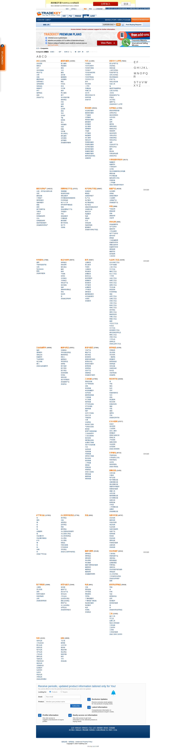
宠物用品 (88, 373)
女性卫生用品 (113, 75)
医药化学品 (113, 147)
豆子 (38, 68)
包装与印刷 (113, 515)
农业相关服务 (89, 110)
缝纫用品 (64, 99)
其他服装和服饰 (66, 142)
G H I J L (68, 52)
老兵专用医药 (65, 379)
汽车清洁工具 (89, 79)
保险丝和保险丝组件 (91, 207)
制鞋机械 (88, 478)
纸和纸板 (112, 533)
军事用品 (112, 565)
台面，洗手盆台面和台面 (44, 191)
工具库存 (112, 256)
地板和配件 (40, 202)
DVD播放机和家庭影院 (68, 198)
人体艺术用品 (113, 70)
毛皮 (110, 594)
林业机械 (88, 388)
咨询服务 (88, 124)
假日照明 (112, 426)
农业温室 (39, 63)
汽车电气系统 (89, 68)
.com (82, 743)
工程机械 (88, 397)
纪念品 (111, 326)
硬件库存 (112, 236)
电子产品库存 (113, 233)
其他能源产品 (113, 202)
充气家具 (88, 285)
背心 (62, 122)
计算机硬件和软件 (116, 160)
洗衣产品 (88, 370)
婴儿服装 (64, 63)
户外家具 (88, 289)
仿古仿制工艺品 (114, 262)
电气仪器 (112, 477)
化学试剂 (112, 117)
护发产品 (112, 79)
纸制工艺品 (113, 307)
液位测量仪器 (113, 484)
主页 (64, 15)
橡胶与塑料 (89, 551)
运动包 (111, 462)
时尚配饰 (39, 260)
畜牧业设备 (88, 381)
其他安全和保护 (114, 578)
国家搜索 (100, 728)
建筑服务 (88, 122)
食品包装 (112, 524)
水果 (38, 75)
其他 (87, 515)
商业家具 (88, 271)
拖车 (62, 656)
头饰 (38, 267)
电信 (87, 585)
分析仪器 (112, 473)
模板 (38, 205)
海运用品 (64, 652)
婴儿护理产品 (113, 63)
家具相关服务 (89, 149)
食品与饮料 (65, 260)
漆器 (110, 294)
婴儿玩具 (39, 645)
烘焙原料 (64, 265)
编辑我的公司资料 (110, 20)
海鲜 (62, 287)
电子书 (63, 225)
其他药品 (64, 384)
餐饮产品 (88, 352)
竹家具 (87, 267)
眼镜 (38, 271)
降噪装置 (112, 211)
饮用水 (63, 276)
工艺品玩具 (40, 643)
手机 (62, 214)
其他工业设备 (89, 472)
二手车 (87, 86)
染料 (110, 122)
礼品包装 (112, 527)
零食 (62, 292)
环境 (111, 206)
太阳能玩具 (40, 665)
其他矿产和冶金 (41, 554)
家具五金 (88, 276)
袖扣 (110, 386)
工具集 (111, 630)
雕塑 (110, 321)
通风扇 (87, 465)
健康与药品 (65, 348)
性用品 (63, 375)
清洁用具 (112, 352)
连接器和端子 (89, 196)
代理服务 (88, 117)
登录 (67, 9)
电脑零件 (112, 164)
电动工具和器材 (114, 623)
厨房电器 (112, 364)
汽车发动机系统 (90, 72)
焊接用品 (88, 469)
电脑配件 (112, 162)
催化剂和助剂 (113, 115)
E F (60, 52)
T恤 (62, 118)
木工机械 (88, 399)
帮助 (90, 9)
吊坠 (110, 408)
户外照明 (112, 440)
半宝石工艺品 (113, 323)
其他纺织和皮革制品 (115, 610)
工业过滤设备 (89, 436)
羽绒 (110, 587)
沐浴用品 (112, 66)
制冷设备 (88, 458)
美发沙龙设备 (113, 81)
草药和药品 (64, 361)
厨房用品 (88, 368)
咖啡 (62, 269)
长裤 (62, 127)
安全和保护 (113, 551)
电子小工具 (64, 202)
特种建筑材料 (41, 216)
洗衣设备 (112, 366)
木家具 (87, 298)
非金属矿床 (40, 536)
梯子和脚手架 (41, 209)
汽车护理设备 (89, 77)
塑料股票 (112, 249)
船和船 (63, 643)
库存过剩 (112, 222)
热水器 (111, 370)
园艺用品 (88, 355)
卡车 (62, 659)
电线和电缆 (88, 225)
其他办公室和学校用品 (68, 552)
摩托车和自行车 (90, 95)
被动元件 (88, 211)
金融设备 (88, 158)
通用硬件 (39, 352)
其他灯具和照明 (114, 449)
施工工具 (112, 616)
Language (99, 9)
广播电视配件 (89, 598)
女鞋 (38, 598)
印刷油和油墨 (113, 153)
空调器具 (112, 350)
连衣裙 (63, 75)
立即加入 (74, 9)
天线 (86, 587)
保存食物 (64, 285)
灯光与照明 (113, 421)
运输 (62, 638)
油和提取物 (40, 84)
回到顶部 (146, 190)
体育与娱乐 (65, 585)
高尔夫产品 (64, 592)
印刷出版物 (64, 545)
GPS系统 (88, 592)
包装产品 (112, 531)
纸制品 (63, 543)
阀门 (38, 364)
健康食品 (64, 359)
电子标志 (88, 205)
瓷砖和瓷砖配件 (41, 223)
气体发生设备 (89, 426)
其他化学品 (113, 156)
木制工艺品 (113, 337)
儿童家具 (88, 269)
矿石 (38, 540)
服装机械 (88, 408)
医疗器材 (64, 366)
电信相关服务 (89, 603)
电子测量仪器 (113, 480)
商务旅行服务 (89, 119)
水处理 (111, 218)
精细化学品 (113, 128)
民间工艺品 (113, 283)
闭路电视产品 (113, 556)
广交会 (115, 730)
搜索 (118, 24)
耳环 (110, 390)
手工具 (111, 618)
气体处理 (112, 209)
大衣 (62, 70)
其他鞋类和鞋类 (41, 601)
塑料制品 (88, 556)
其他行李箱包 (113, 466)
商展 (85, 9)
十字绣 (111, 276)
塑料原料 (88, 558)
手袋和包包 (113, 455)
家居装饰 (112, 289)
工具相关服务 (113, 632)
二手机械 (88, 463)
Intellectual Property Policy (83, 742)
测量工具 (112, 491)
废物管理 (112, 216)
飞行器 (63, 641)
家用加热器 (113, 361)
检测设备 (112, 502)
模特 (62, 90)
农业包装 (112, 518)
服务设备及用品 (90, 156)
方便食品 (64, 280)
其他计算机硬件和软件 (116, 185)
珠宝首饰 (112, 402)
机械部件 (39, 357)
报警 (110, 581)
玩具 (38, 638)
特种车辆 (88, 97)
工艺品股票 (113, 231)
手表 (110, 415)
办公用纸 (64, 540)
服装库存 (112, 229)
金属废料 (39, 531)
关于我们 (72, 730)
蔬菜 (38, 95)
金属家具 (88, 287)
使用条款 (71, 742)
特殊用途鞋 (40, 596)
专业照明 (112, 444)
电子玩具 (39, 650)
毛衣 (62, 113)
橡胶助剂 (88, 567)
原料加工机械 (89, 456)
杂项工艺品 (113, 301)
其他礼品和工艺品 (115, 344)
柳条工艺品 (113, 335)
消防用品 (112, 558)
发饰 (110, 397)
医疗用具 (64, 368)
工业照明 (112, 428)
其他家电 (112, 375)
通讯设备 (88, 589)
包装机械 (88, 451)
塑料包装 (112, 540)
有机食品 (39, 86)
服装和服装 (65, 61)
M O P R (79, 52)
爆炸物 (111, 124)
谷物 (38, 77)
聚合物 (111, 151)
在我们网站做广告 (102, 730)
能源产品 (112, 189)
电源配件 (88, 214)
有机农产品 (64, 283)
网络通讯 (88, 594)
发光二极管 (113, 431)
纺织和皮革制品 (115, 585)
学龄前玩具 (40, 661)
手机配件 (64, 211)
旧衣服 (63, 131)
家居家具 (88, 283)
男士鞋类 (39, 589)
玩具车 (39, 672)
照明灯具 (112, 437)
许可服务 (88, 133)
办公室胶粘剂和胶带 (67, 531)
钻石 (110, 388)
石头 (38, 218)
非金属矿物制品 (41, 538)
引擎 (86, 420)
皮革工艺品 (113, 296)
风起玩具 (39, 674)
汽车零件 (88, 75)
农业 (38, 61)
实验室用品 (113, 138)
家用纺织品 (113, 596)
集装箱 (63, 647)
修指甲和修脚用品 (115, 88)
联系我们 (92, 730)
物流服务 (88, 135)
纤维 (110, 592)
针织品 (63, 84)
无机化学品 (113, 135)
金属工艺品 (113, 298)
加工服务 (88, 138)
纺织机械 (88, 460)
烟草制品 (39, 93)
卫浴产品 (88, 350)
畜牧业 (39, 66)
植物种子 (39, 88)
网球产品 (64, 603)
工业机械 (88, 379)
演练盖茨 (112, 572)
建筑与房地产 (41, 189)
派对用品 (112, 310)
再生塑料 (88, 560)
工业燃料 (112, 198)
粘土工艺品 (113, 274)
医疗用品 (64, 370)
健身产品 (64, 589)
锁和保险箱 (113, 560)
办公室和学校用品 (67, 515)
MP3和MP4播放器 (66, 205)
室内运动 (64, 594)
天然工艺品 (113, 303)
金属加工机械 (89, 442)
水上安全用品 (113, 574)
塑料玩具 (39, 656)
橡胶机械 (88, 476)
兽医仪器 (64, 377)
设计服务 (88, 126)
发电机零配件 (113, 196)
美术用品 (64, 518)
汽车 (87, 61)
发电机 (111, 193)
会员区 (92, 15)
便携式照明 (113, 442)
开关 (86, 220)
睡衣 (62, 106)
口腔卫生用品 (113, 90)
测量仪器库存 (113, 245)
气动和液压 (40, 359)
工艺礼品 (112, 339)
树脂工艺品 (113, 319)
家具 (87, 260)
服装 (62, 72)
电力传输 (39, 361)
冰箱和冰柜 (113, 368)
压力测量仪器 (113, 498)
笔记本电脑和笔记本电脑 (117, 171)
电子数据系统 (89, 202)
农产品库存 (113, 226)
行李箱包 (112, 453)
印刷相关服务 (113, 543)
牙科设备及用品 (66, 352)
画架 (62, 527)
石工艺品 (112, 328)
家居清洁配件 (89, 364)
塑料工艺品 (113, 312)
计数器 (111, 475)
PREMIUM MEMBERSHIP (140, 20)
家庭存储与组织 (90, 359)
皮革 (110, 598)
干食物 (63, 274)
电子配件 (88, 200)
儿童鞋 (39, 587)
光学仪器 (112, 493)
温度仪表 (112, 500)
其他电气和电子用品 (91, 229)
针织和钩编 (113, 292)
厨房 (38, 207)
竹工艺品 (112, 269)
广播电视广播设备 (91, 601)
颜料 (110, 149)
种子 (38, 90)
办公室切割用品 (66, 536)
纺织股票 (112, 254)
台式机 (111, 169)
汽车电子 (88, 70)
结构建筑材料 (41, 220)
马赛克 (39, 211)
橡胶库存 (112, 251)
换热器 (87, 429)
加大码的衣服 (65, 97)
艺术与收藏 (113, 265)
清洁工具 (88, 415)
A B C (53, 52)
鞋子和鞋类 (40, 585)
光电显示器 (88, 209)
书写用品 (64, 549)
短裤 (62, 104)
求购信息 (78, 15)
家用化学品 (88, 361)
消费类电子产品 (67, 189)
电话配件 (88, 605)
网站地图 (85, 730)
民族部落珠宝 (113, 393)
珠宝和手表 (113, 379)
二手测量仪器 (113, 507)
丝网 (38, 549)
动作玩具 (39, 641)
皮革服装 (64, 140)
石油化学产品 (113, 144)
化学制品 (112, 108)
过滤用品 (88, 422)
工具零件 (112, 627)
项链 (110, 406)
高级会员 (78, 730)
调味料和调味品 (66, 289)
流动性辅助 (64, 373)
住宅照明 (112, 446)
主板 (62, 520)
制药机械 (88, 402)
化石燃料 (112, 191)
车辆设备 (88, 88)
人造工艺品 (113, 267)
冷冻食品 (64, 278)
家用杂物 (88, 366)
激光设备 (88, 438)
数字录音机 (64, 223)
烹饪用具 (112, 355)
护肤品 (111, 97)
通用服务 (88, 128)
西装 (62, 111)
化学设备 (88, 393)
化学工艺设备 (89, 413)
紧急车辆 (64, 650)
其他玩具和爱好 (41, 679)
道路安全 (112, 567)
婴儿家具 (88, 265)
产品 (70, 15)
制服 (62, 129)
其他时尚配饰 (41, 273)
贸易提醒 (112, 728)
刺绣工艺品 (113, 280)
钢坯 (38, 520)
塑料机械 (88, 474)
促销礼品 (112, 341)
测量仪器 (112, 470)
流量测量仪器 (113, 482)
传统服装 (64, 124)
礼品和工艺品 (114, 260)
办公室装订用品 (66, 533)
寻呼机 (87, 596)
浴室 (38, 193)
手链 (110, 384)
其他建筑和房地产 (42, 225)
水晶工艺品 (113, 278)
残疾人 (63, 357)
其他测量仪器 (113, 511)
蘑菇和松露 (40, 79)
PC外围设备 (113, 176)
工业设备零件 (89, 433)
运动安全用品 (65, 598)
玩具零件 (39, 670)
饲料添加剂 (113, 126)
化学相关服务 (89, 147)
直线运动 (39, 355)
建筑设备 (39, 196)
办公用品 (64, 538)
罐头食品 (64, 267)
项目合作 (88, 140)
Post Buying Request (133, 24)
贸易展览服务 (89, 142)
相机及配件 (64, 196)
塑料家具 (88, 292)
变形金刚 (88, 223)
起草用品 (64, 524)
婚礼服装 (64, 136)
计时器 (111, 504)
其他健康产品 (65, 382)
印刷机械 (88, 454)
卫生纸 (111, 93)
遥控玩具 (39, 663)
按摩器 (63, 364)
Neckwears (40, 269)
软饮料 (63, 294)
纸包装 (111, 536)
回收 (110, 213)
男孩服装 (64, 66)
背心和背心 (64, 133)
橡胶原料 (88, 572)
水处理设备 (113, 373)
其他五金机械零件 (42, 366)
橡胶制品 (88, 569)
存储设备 (112, 180)
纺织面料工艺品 (114, 330)
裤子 (62, 95)
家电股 (111, 238)
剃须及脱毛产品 (114, 95)
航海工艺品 (113, 305)
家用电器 (112, 348)
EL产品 (87, 198)
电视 (62, 207)
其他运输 (64, 661)
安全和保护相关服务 (115, 569)
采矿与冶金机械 (90, 445)
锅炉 (86, 411)
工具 (111, 614)
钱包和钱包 (113, 464)
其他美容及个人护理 (115, 104)
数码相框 (64, 220)
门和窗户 (39, 198)
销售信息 (78, 728)
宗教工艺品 (113, 316)
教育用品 (64, 529)
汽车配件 (88, 63)
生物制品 (64, 350)
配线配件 (88, 227)
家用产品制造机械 (91, 431)
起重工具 (112, 621)
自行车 (87, 93)
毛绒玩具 (39, 659)
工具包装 (112, 625)
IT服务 (87, 131)
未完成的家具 (89, 296)
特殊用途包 (113, 460)
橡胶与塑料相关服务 (91, 565)
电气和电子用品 (91, 189)
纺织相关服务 (113, 603)
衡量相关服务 (113, 489)
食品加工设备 (89, 424)
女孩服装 (64, 79)
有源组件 (88, 191)
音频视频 (64, 191)
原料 (38, 592)
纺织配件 (112, 601)
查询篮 (106, 728)
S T (92, 52)
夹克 (62, 86)
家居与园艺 (89, 348)
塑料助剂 (88, 553)
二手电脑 (112, 182)
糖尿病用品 (64, 355)
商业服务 (88, 108)
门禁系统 (112, 553)
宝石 (110, 395)
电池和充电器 (65, 193)
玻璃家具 (88, 280)
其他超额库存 (113, 224)
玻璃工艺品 (113, 285)
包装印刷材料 (113, 529)
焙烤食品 (64, 262)
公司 (85, 15)
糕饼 (62, 271)
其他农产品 (40, 97)
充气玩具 (39, 652)
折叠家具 (88, 274)
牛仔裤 (63, 88)
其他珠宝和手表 (114, 417)
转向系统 (88, 84)
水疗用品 (112, 99)
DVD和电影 (64, 200)
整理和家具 (40, 200)
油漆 (110, 142)
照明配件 (112, 433)
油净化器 (88, 449)
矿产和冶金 (40, 515)
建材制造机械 (89, 395)
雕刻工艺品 (113, 271)
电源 (86, 216)
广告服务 (88, 115)
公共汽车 (64, 645)
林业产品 (39, 72)
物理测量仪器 (113, 495)
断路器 (87, 193)
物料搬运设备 (89, 440)
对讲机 (87, 610)
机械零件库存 (113, 242)
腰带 (38, 262)
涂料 (110, 119)
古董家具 (88, 262)
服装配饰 (64, 77)
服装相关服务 (89, 113)
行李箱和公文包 (114, 457)
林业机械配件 (89, 390)
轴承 (38, 350)
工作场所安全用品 (115, 576)
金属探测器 (113, 563)
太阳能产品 (113, 200)
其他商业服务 (89, 144)
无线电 (63, 227)
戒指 (110, 411)
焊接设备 (88, 467)
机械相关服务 (89, 151)
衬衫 (62, 102)
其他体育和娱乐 (66, 610)
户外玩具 (39, 654)
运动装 (63, 109)
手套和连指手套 (41, 265)
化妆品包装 (113, 522)
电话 (86, 607)
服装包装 (112, 520)
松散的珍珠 (113, 404)
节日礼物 (112, 287)
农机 (86, 386)
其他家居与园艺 (90, 375)
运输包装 (112, 545)
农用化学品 (113, 113)
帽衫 (62, 81)
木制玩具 (39, 677)
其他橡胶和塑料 (90, 574)
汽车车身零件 (89, 66)
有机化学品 (113, 140)
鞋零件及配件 (41, 594)
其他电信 (88, 612)
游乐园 (63, 587)
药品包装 (112, 538)
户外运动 (64, 596)
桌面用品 (64, 522)
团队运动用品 (65, 601)
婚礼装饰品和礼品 (115, 332)
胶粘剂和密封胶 (114, 110)
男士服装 (64, 93)
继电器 (87, 218)
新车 (86, 81)
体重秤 (111, 509)
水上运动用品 (65, 605)
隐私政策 (64, 742)
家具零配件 (88, 278)
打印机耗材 (64, 547)
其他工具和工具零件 (115, 634)
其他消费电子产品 (66, 209)
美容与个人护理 (115, 61)
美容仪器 (112, 68)
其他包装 (112, 547)
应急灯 (111, 424)
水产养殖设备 (89, 384)
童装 (62, 68)
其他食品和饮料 (66, 298)
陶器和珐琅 (113, 314)
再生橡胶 (88, 563)
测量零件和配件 (114, 486)
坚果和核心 (40, 81)
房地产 (39, 214)
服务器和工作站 (114, 178)
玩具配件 (39, 668)
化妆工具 (112, 84)
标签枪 (63, 120)
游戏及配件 (64, 216)
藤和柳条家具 (89, 294)
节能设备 (88, 417)
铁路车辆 (64, 654)
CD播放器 (64, 218)
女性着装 (64, 138)
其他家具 (88, 301)
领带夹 (111, 413)
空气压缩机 (88, 406)
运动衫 (63, 115)
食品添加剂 (113, 133)
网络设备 (112, 173)
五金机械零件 (41, 348)
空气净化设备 (89, 404)
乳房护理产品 (113, 72)
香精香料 (112, 131)
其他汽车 (88, 99)
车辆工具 (88, 90)
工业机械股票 (113, 240)
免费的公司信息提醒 (124, 20)
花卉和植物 (40, 70)
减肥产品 (112, 102)
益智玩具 (39, 647)
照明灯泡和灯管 (114, 435)
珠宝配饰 (112, 399)
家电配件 (112, 359)
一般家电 (112, 357)
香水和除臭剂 (113, 77)
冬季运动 (64, 607)
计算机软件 (113, 167)
